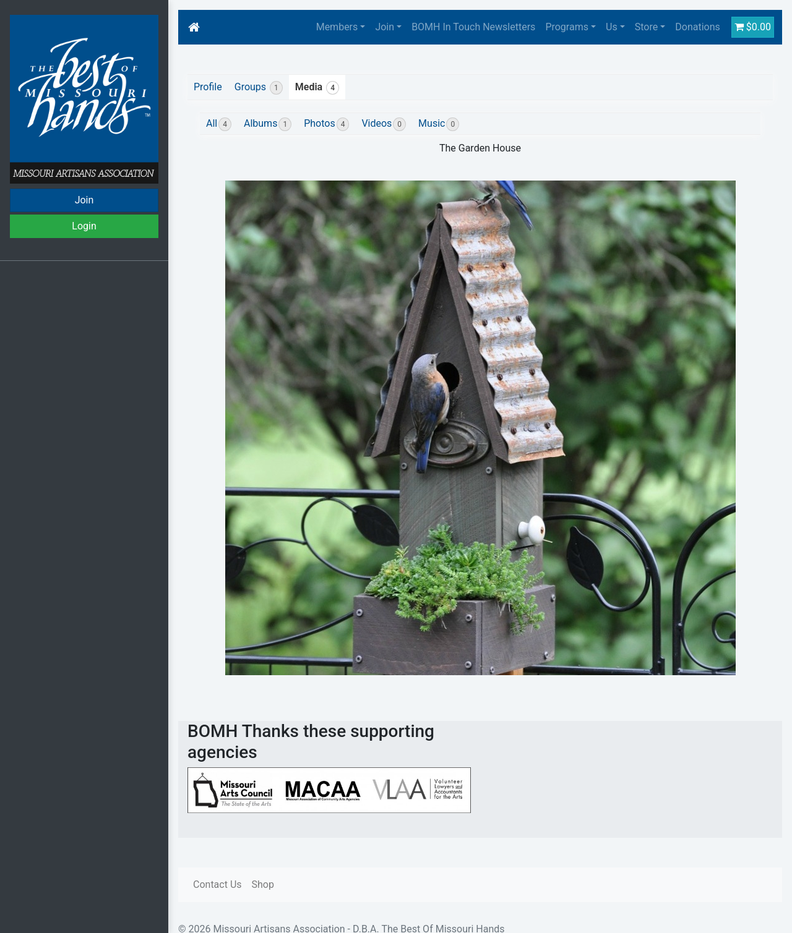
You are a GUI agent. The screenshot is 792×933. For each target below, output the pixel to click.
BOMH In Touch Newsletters (473, 27)
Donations (697, 27)
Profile (208, 87)
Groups (259, 88)
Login (84, 226)
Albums (267, 124)
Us (612, 27)
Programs (566, 27)
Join (84, 200)
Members (337, 27)
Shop (263, 884)
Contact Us (217, 884)
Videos (383, 124)
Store (646, 27)
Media (317, 88)
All (218, 124)
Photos (326, 124)
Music (438, 124)
